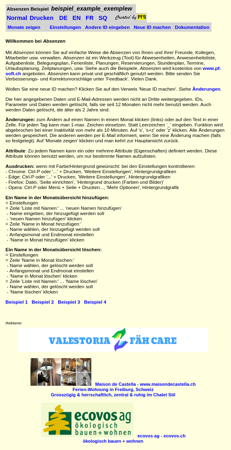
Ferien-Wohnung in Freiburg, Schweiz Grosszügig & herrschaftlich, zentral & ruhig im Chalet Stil (123, 389)
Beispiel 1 (17, 301)
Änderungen (206, 88)
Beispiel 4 (95, 301)
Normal (17, 18)
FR (89, 18)
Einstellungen (65, 27)
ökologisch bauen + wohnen (134, 438)
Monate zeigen (24, 27)
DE (63, 18)
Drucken (42, 18)
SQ (103, 18)
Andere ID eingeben (107, 27)
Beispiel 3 (69, 301)
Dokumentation (192, 27)
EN (76, 18)
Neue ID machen (152, 27)
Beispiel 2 (43, 301)
